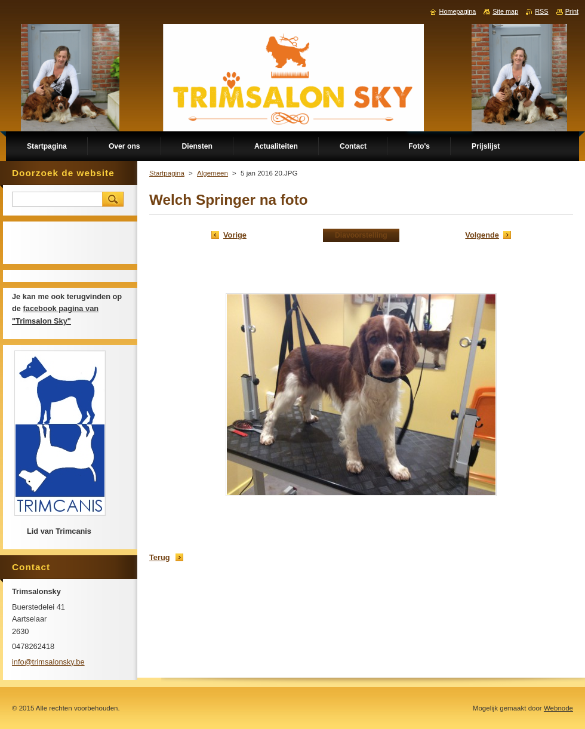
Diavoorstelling (361, 235)
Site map (505, 11)
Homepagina (457, 11)
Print (571, 11)
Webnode (558, 708)
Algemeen (212, 173)
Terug (159, 557)
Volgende (482, 234)
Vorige (235, 234)
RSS (541, 11)
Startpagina (166, 173)
